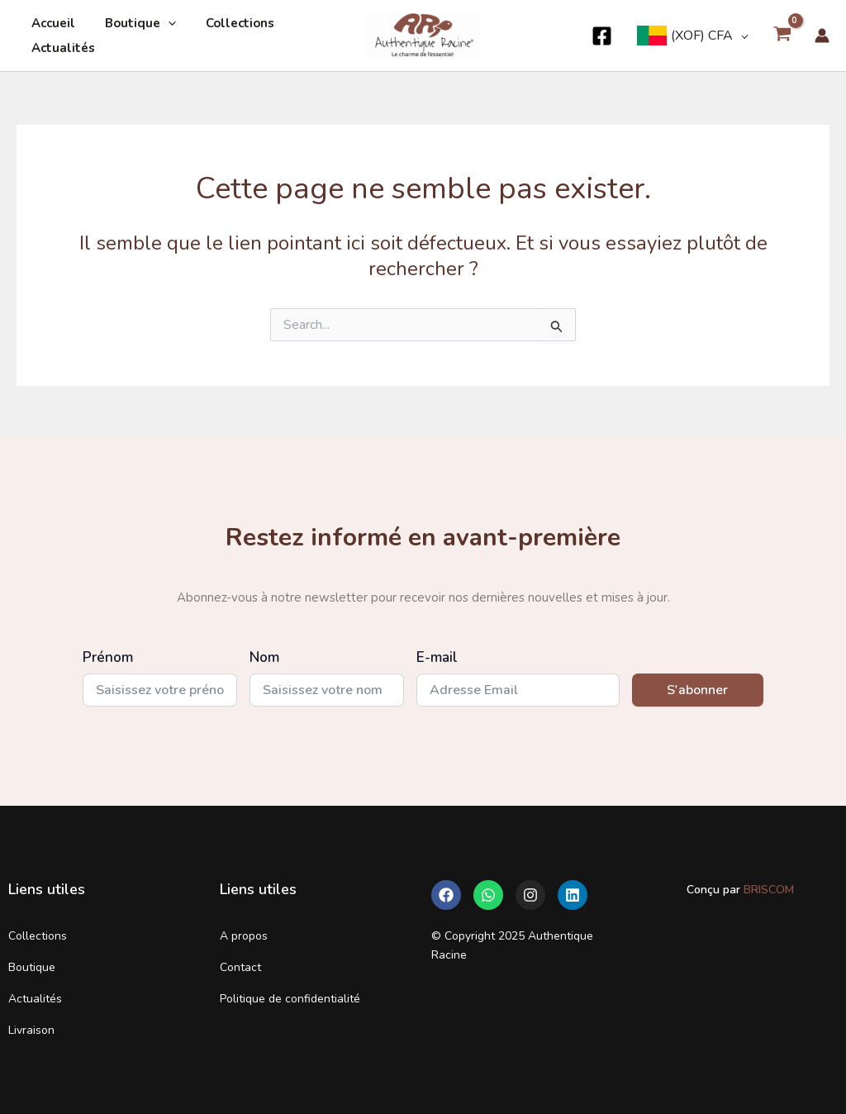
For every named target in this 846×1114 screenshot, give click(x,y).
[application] (161, 23)
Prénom (108, 657)
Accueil (51, 23)
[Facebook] (602, 36)
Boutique (133, 23)
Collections (227, 23)
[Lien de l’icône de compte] (822, 35)
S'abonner (697, 690)
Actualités (61, 48)
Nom (264, 657)
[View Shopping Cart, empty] (782, 36)
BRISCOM (767, 889)
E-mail (437, 657)
